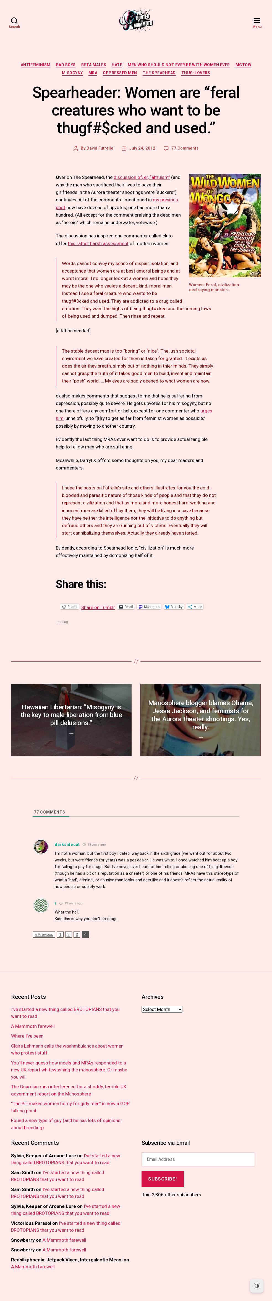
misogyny (72, 73)
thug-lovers (195, 73)
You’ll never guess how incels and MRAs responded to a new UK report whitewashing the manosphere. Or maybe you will (69, 1078)
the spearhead (159, 73)
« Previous (44, 943)
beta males (93, 65)
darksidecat (67, 852)
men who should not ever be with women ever (179, 65)
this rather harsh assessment (98, 243)
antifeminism (36, 65)
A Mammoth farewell (33, 1034)
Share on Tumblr (116, 607)
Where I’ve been (27, 1044)
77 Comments (184, 148)
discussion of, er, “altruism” (142, 177)
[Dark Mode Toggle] (257, 1286)
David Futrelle (100, 148)
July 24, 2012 (142, 148)
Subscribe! (162, 1187)
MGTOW (244, 65)
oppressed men (120, 73)
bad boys (66, 65)
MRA (93, 73)
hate (117, 65)
